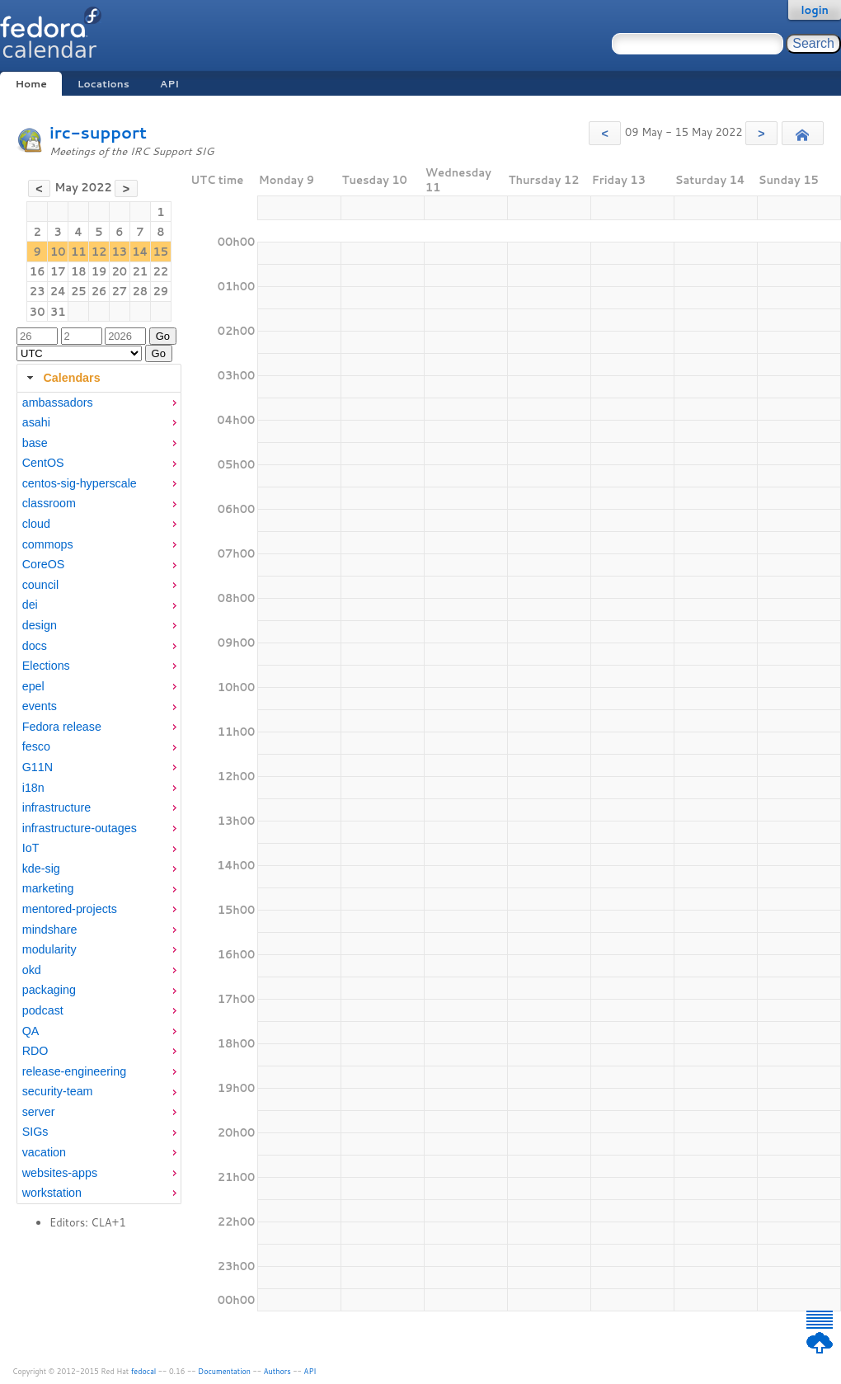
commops (47, 544)
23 (37, 291)
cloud (36, 523)
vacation (44, 1152)
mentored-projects (69, 909)
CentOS (43, 462)
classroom (49, 503)
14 (140, 251)
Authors (277, 1371)
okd (31, 970)
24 (58, 291)
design (39, 625)
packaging (49, 989)
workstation (52, 1192)
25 (79, 291)
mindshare (50, 929)
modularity (49, 949)
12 (99, 251)
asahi (36, 422)
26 (99, 291)
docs (34, 645)
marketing (48, 888)
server (38, 1111)
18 (79, 271)
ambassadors (57, 402)
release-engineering (74, 1071)
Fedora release (61, 726)
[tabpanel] (98, 798)
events (39, 706)
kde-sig (41, 868)
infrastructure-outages (79, 828)
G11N (37, 767)
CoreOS (43, 564)
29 (161, 291)
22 (161, 271)
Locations (103, 84)
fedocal (144, 1371)
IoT (31, 847)
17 (58, 271)
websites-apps (59, 1172)
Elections (46, 665)
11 (79, 251)
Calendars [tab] (61, 377)
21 (140, 271)
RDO (35, 1050)
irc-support (98, 132)
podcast (42, 1010)
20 (119, 271)
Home (30, 84)
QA (31, 1031)
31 (58, 311)
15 (161, 251)
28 (140, 291)
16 (37, 271)
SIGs (35, 1131)
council (40, 584)
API (169, 84)
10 (58, 251)
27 (119, 291)
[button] (605, 133)
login (815, 9)
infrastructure (56, 807)
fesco (36, 746)
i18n (33, 787)
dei (30, 604)
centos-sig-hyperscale (79, 483)
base (35, 443)
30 (37, 311)
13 (119, 251)
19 (99, 271)
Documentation (224, 1371)
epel (33, 686)
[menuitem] (99, 403)
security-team (57, 1091)
